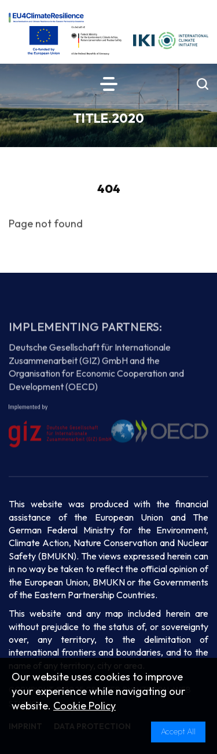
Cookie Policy (84, 705)
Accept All (178, 731)
